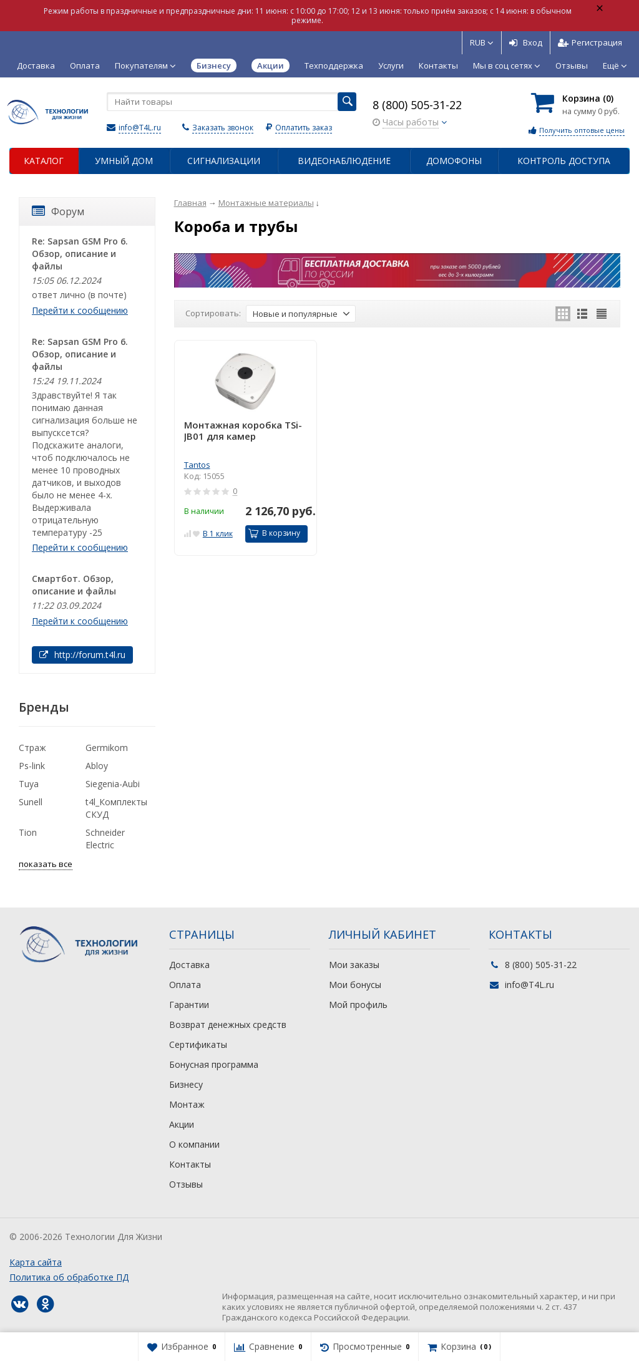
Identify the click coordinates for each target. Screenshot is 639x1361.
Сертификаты (198, 1044)
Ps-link (32, 766)
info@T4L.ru (140, 127)
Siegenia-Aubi (112, 784)
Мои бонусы (355, 984)
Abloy (96, 766)
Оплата (85, 65)
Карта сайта (35, 1262)
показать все (45, 863)
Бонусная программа (213, 1064)
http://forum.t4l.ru (82, 655)
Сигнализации (223, 161)
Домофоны (454, 161)
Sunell (30, 802)
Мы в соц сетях (506, 65)
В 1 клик (218, 533)
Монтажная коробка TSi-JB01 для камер (243, 430)
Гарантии (189, 1004)
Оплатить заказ (303, 127)
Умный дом (124, 161)
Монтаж (187, 1104)
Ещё (615, 65)
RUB (482, 42)
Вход (525, 42)
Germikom (106, 747)
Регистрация (590, 42)
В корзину (274, 533)
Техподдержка (334, 65)
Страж (32, 747)
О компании (194, 1144)
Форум (58, 211)
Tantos (197, 464)
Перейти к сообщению (80, 310)
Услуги (391, 65)
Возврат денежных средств (227, 1024)
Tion (28, 832)
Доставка (36, 65)
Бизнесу (186, 1084)
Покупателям (145, 65)
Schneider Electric (105, 838)
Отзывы (571, 65)
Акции (181, 1124)
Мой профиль (358, 1004)
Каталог (44, 161)
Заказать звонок (222, 127)
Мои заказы (354, 965)
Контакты (438, 65)
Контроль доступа (563, 161)
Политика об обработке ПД (69, 1277)
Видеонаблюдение (344, 161)
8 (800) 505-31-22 (417, 104)
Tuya (29, 784)
